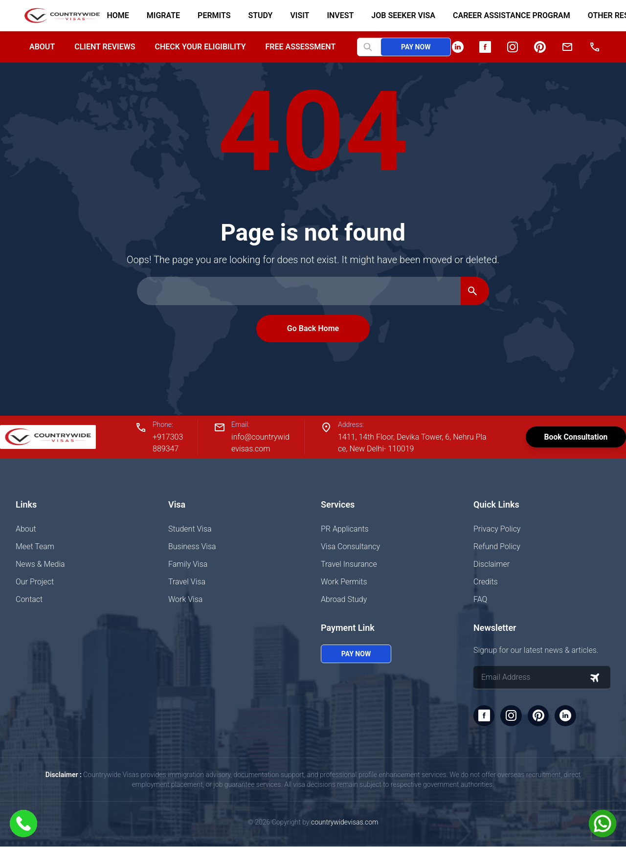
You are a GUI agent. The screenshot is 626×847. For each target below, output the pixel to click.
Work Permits (344, 581)
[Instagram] (512, 47)
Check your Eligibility (200, 46)
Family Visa (187, 564)
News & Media (40, 564)
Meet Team (35, 546)
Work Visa (185, 599)
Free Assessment (301, 46)
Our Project (35, 581)
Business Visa (192, 546)
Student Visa (190, 529)
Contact (29, 599)
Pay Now (415, 47)
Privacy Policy (496, 529)
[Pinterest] (540, 47)
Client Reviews (104, 46)
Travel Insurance (349, 564)
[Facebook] (485, 47)
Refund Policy (496, 546)
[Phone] (595, 47)
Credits (485, 581)
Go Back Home (313, 328)
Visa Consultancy (350, 546)
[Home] (58, 15)
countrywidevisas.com (344, 822)
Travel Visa (186, 581)
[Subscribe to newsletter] (594, 678)
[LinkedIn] (458, 47)
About (42, 46)
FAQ (480, 599)
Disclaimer (491, 564)
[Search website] (377, 47)
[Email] (567, 47)
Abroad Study (344, 599)
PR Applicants (345, 529)
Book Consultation (574, 437)
